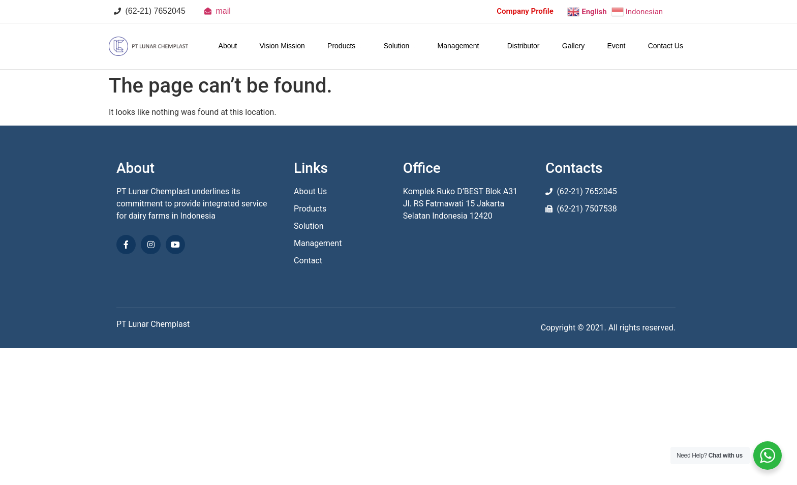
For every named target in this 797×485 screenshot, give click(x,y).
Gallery (573, 46)
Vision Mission (282, 46)
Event (616, 46)
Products (344, 46)
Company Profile (525, 11)
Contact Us (665, 46)
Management (461, 46)
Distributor (523, 46)
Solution (399, 46)
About (228, 46)
